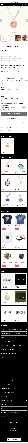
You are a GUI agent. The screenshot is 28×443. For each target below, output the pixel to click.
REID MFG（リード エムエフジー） (8, 337)
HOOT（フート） (5, 369)
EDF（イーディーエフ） (6, 365)
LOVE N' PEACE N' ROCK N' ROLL (8, 392)
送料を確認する (15, 56)
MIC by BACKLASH (5, 396)
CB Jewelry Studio (5, 373)
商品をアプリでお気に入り (14, 118)
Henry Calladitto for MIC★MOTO (8, 353)
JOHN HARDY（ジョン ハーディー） (9, 341)
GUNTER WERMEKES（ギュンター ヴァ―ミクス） (12, 345)
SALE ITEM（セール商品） (6, 416)
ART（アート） (4, 404)
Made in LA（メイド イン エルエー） (9, 384)
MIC (2, 408)
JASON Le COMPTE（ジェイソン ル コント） (11, 333)
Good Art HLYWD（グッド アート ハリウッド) (11, 329)
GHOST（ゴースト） (5, 361)
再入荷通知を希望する (14, 113)
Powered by (14, 430)
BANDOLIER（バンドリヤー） (7, 400)
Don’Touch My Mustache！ (7, 380)
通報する (25, 122)
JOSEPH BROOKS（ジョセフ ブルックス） (10, 388)
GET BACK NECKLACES (6, 377)
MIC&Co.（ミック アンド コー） (8, 357)
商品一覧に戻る (14, 422)
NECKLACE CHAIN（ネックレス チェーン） (10, 412)
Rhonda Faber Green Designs (8, 349)
